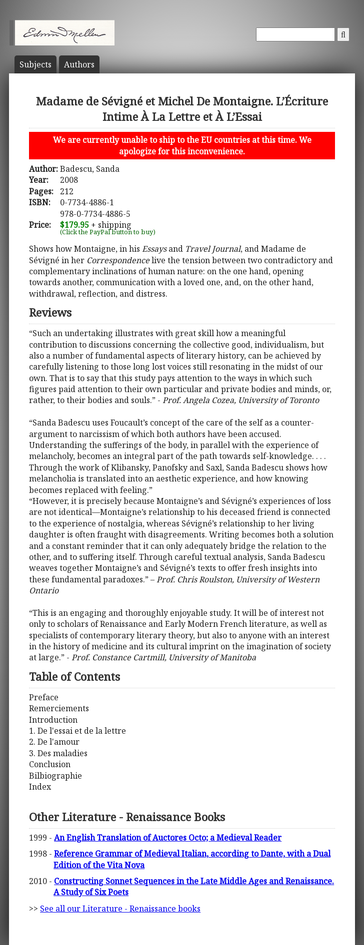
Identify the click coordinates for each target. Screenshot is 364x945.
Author (79, 64)
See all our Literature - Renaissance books (120, 908)
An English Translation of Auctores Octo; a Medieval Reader (168, 837)
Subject (36, 64)
